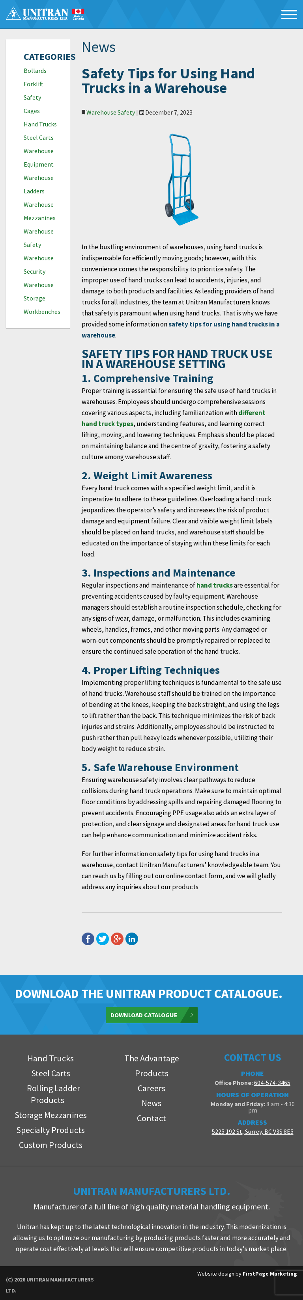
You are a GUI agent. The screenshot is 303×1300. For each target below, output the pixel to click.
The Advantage (151, 1058)
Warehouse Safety (39, 238)
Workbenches (41, 311)
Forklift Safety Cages (33, 97)
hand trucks (214, 585)
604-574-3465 (272, 1083)
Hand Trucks (40, 124)
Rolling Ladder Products (53, 1094)
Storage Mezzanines (51, 1114)
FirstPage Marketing (270, 1273)
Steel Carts (39, 137)
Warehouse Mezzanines (40, 211)
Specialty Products (50, 1129)
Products (151, 1073)
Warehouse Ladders (39, 184)
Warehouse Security (39, 264)
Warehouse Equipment (39, 157)
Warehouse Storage (39, 291)
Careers (151, 1088)
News (151, 1103)
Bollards (35, 70)
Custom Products (50, 1144)
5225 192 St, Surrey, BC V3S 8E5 (253, 1131)
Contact (151, 1118)
